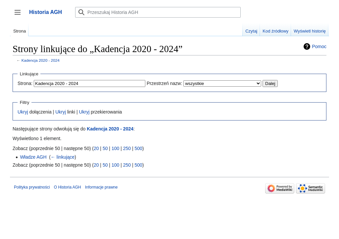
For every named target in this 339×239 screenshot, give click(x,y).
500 (138, 148)
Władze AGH (33, 157)
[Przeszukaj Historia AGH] (158, 12)
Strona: (25, 83)
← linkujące (62, 157)
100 (115, 148)
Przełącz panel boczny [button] (19, 15)
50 (105, 148)
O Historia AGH (67, 187)
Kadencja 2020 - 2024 (41, 60)
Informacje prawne (101, 187)
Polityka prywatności (32, 187)
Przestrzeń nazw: (164, 83)
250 (127, 148)
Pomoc (319, 46)
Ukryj (23, 112)
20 (96, 148)
